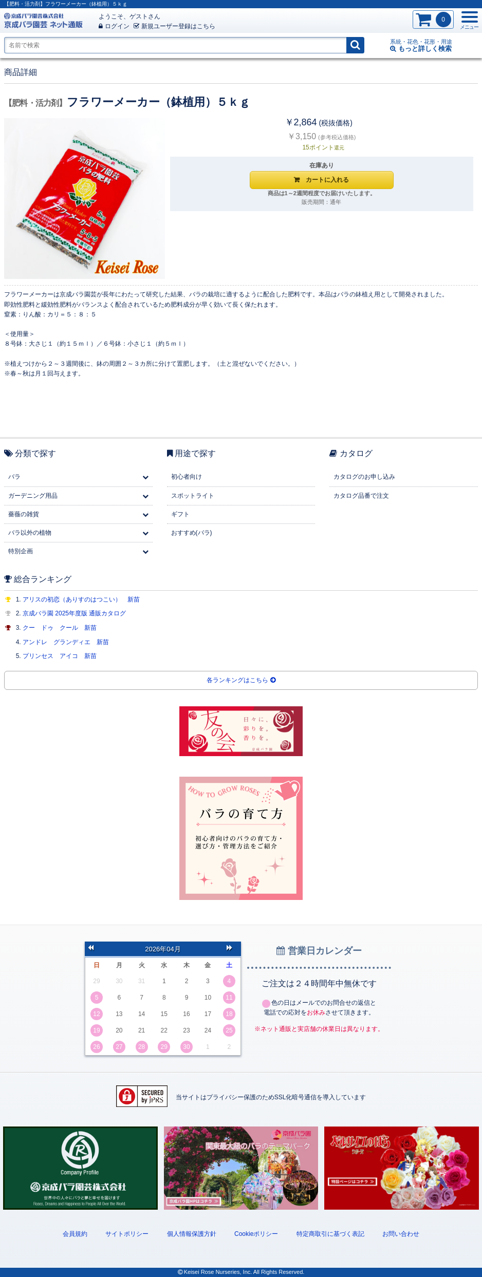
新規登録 (174, 26)
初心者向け (186, 476)
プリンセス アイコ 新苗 (60, 656)
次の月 (232, 948)
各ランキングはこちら (241, 680)
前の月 (93, 948)
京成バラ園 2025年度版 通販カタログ (74, 613)
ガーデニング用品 (33, 495)
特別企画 (20, 551)
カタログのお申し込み (364, 476)
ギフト (180, 514)
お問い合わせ (400, 1233)
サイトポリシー (127, 1233)
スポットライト (192, 495)
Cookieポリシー (256, 1233)
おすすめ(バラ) (191, 532)
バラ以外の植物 (29, 532)
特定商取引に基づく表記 (330, 1233)
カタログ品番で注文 (361, 495)
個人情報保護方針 (191, 1233)
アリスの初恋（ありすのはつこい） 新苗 (81, 599)
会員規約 (75, 1233)
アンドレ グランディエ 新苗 (66, 642)
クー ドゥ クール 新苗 (60, 627)
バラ (14, 476)
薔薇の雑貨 (23, 514)
